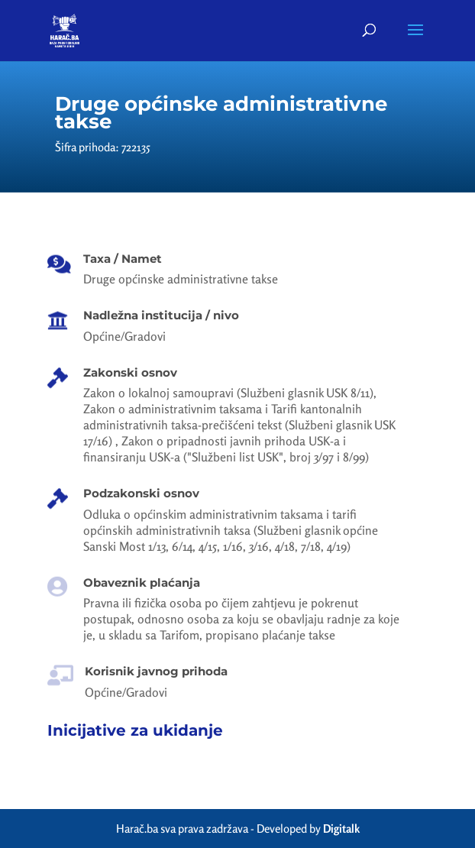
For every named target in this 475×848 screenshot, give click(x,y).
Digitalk (341, 828)
